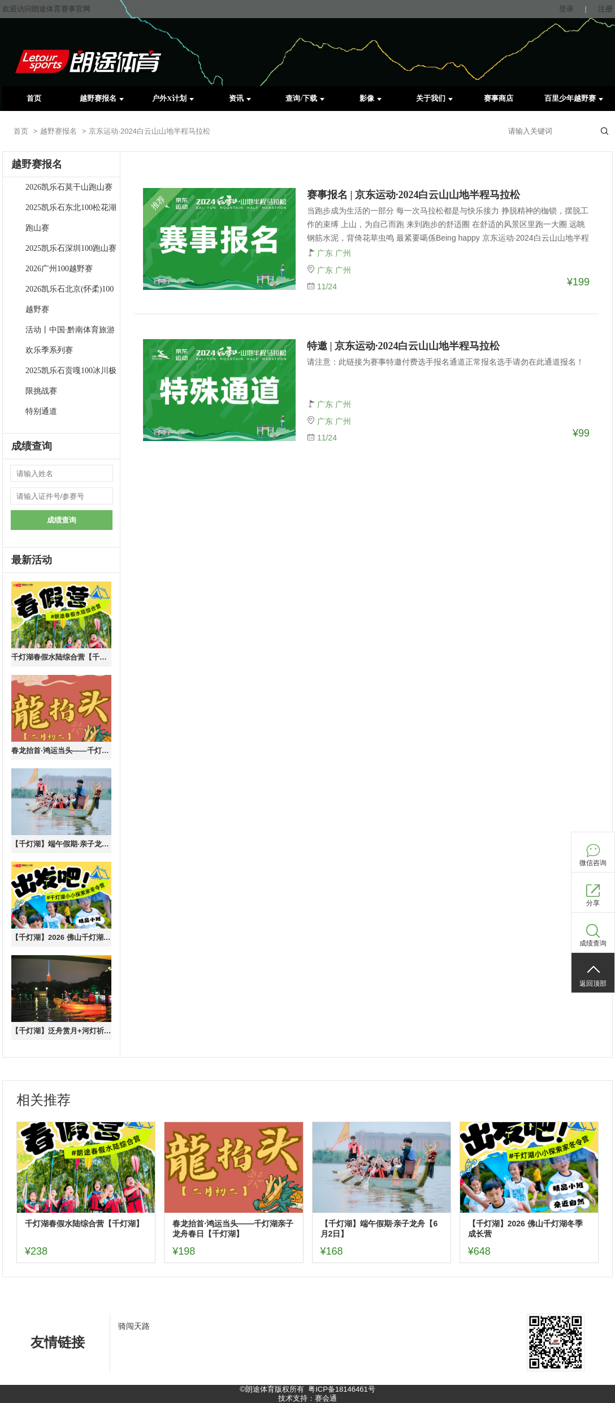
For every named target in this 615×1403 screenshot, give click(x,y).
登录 (566, 9)
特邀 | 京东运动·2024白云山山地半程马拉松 (403, 346)
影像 (371, 98)
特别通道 (41, 411)
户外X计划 (173, 98)
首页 (34, 98)
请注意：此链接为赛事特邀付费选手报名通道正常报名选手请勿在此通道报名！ (445, 361)
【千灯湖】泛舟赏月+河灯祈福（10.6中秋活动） (61, 1030)
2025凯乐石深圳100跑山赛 (70, 248)
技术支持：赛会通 (307, 1398)
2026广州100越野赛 (59, 268)
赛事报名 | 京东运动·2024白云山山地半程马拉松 (413, 194)
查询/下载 (304, 98)
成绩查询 (61, 520)
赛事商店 (498, 98)
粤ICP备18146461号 (341, 1389)
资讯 (240, 98)
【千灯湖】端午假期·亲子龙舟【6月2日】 (61, 844)
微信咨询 (593, 863)
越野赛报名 (102, 98)
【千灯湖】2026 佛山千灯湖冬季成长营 (61, 937)
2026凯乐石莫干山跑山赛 (68, 187)
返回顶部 (593, 983)
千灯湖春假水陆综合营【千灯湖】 (61, 657)
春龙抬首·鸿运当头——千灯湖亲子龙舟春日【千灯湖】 (61, 750)
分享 (593, 903)
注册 (605, 9)
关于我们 (434, 98)
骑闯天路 (134, 1326)
